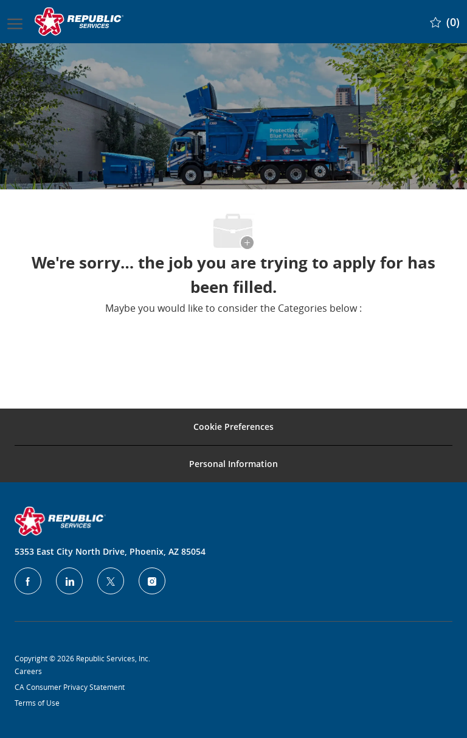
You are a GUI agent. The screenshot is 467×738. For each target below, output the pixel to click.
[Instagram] (152, 581)
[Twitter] (110, 581)
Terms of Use (37, 703)
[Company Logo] (80, 21)
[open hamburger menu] (14, 21)
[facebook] (28, 581)
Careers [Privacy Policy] (28, 671)
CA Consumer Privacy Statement (70, 687)
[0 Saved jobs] (445, 21)
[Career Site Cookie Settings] (233, 427)
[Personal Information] (233, 464)
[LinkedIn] (69, 581)
